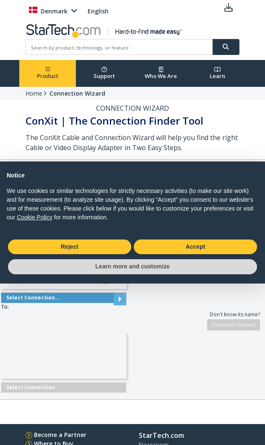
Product (47, 73)
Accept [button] (195, 246)
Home (34, 93)
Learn (217, 73)
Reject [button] (69, 246)
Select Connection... (63, 298)
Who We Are (161, 73)
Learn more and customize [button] (132, 266)
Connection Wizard (77, 93)
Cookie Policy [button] (34, 217)
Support (104, 73)
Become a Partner (60, 435)
